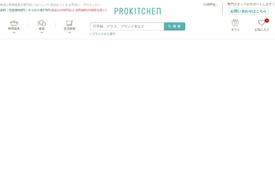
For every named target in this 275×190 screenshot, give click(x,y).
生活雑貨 (69, 28)
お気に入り (262, 25)
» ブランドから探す (103, 33)
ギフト (235, 29)
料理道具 (14, 28)
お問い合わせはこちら (248, 11)
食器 (42, 28)
